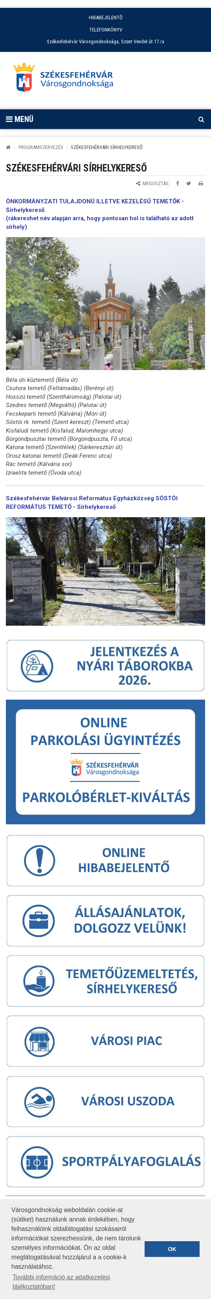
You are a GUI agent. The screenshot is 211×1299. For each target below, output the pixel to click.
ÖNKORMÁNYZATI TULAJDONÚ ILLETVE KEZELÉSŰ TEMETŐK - (95, 201)
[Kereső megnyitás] (201, 119)
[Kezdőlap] (8, 147)
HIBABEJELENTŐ (106, 17)
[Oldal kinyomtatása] (200, 183)
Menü (19, 119)
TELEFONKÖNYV (105, 30)
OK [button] (172, 1249)
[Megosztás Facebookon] (177, 183)
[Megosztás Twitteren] (188, 183)
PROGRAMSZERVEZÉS (40, 147)
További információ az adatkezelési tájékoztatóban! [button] (61, 1282)
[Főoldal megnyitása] (67, 79)
